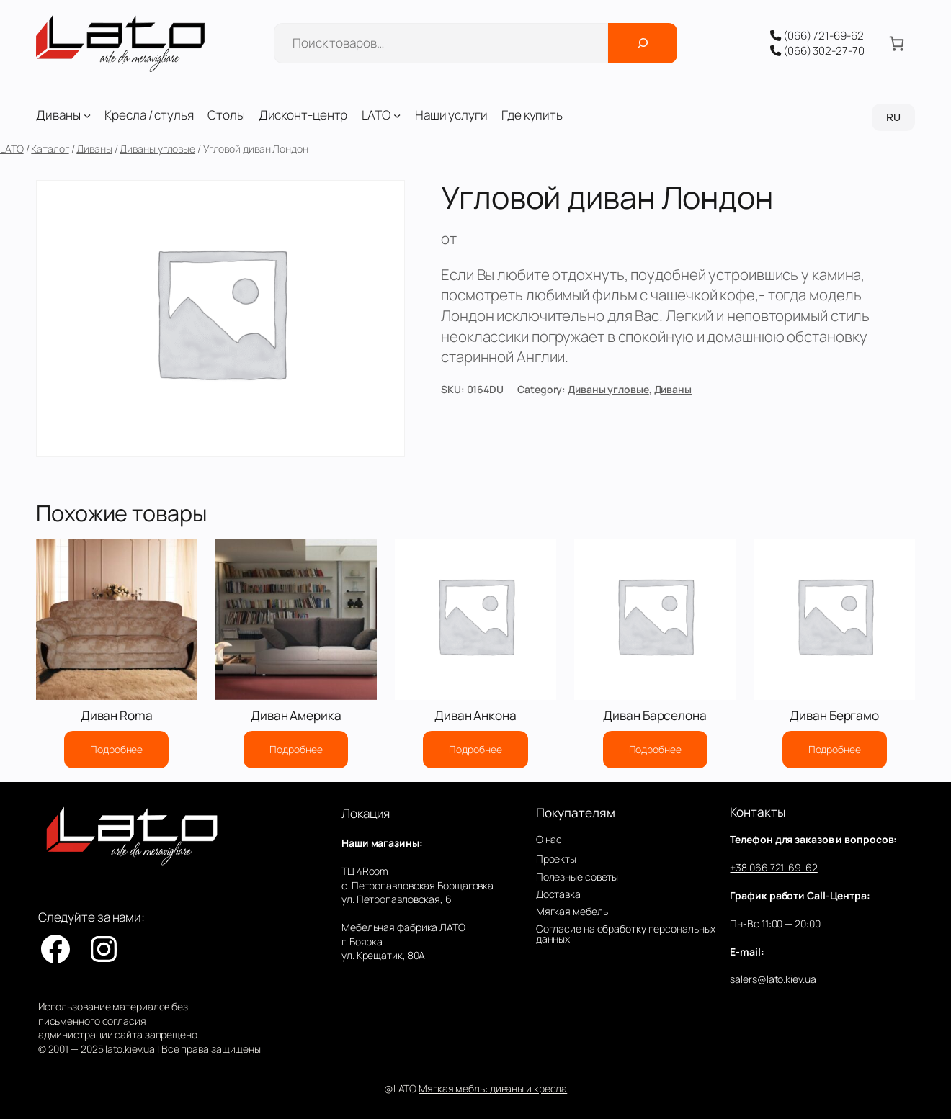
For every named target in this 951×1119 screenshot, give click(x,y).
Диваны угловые (157, 149)
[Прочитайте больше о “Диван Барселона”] (655, 749)
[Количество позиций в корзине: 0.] (896, 42)
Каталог (49, 149)
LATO (12, 149)
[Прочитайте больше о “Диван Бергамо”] (834, 749)
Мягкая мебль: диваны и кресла (493, 1088)
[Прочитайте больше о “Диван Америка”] (296, 749)
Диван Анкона (475, 715)
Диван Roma (117, 715)
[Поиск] (642, 43)
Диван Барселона (655, 715)
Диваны (94, 149)
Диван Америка (296, 715)
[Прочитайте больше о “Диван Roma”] (116, 749)
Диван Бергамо (834, 715)
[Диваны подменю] (87, 115)
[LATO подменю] (397, 115)
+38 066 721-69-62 (773, 867)
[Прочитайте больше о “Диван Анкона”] (475, 749)
